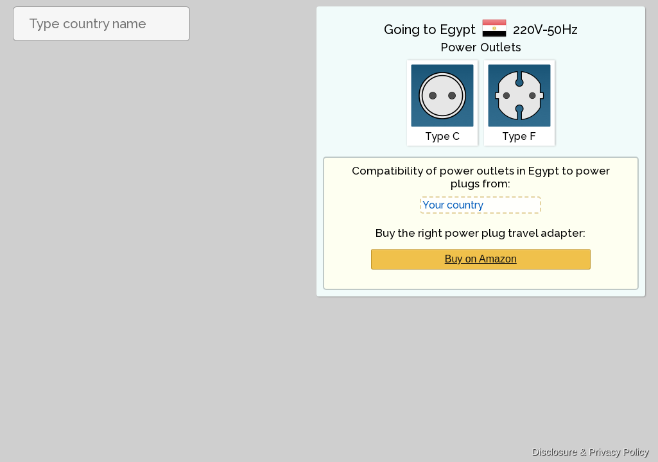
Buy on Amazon (481, 258)
